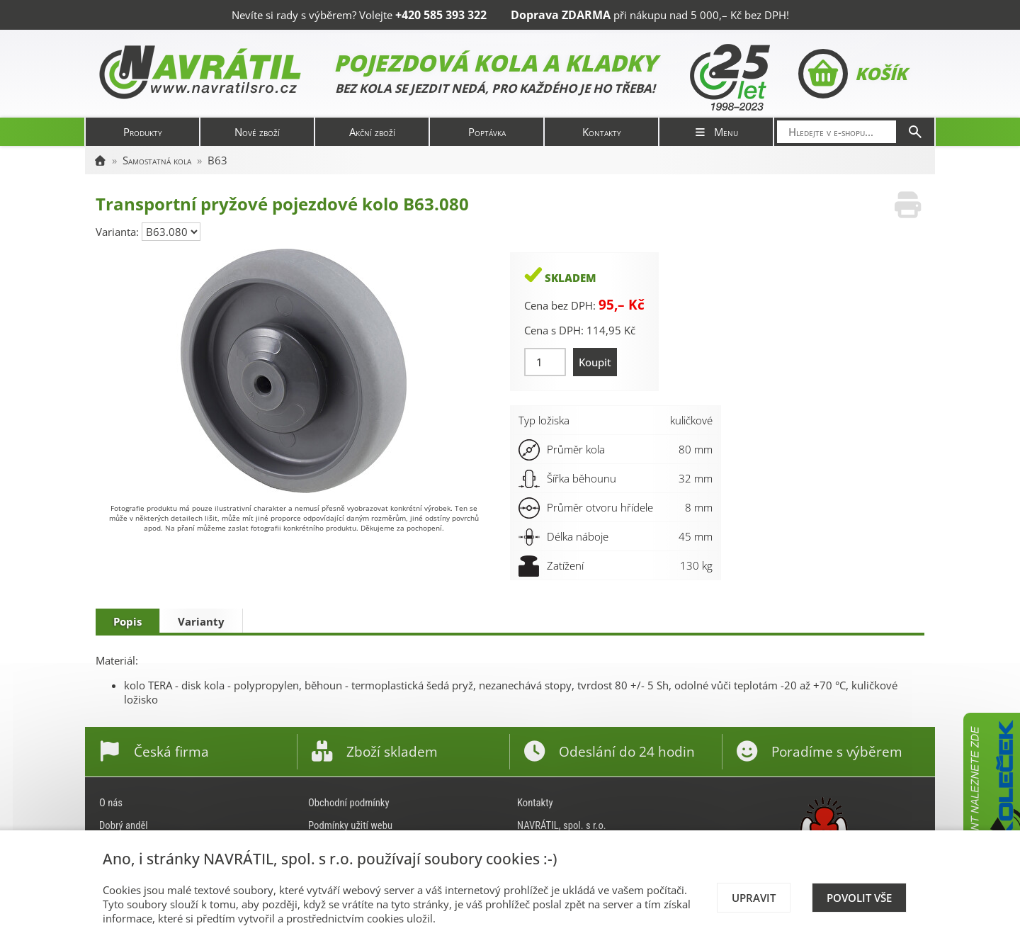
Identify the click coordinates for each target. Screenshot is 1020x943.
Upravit (754, 898)
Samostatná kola (157, 160)
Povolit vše (859, 898)
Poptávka (487, 132)
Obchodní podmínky (349, 802)
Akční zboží (372, 132)
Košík (852, 73)
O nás (111, 802)
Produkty (142, 132)
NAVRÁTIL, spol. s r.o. (561, 825)
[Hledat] (915, 132)
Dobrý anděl (123, 825)
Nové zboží (257, 132)
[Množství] (545, 362)
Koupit (595, 362)
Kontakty (601, 132)
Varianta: (119, 232)
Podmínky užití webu (350, 825)
